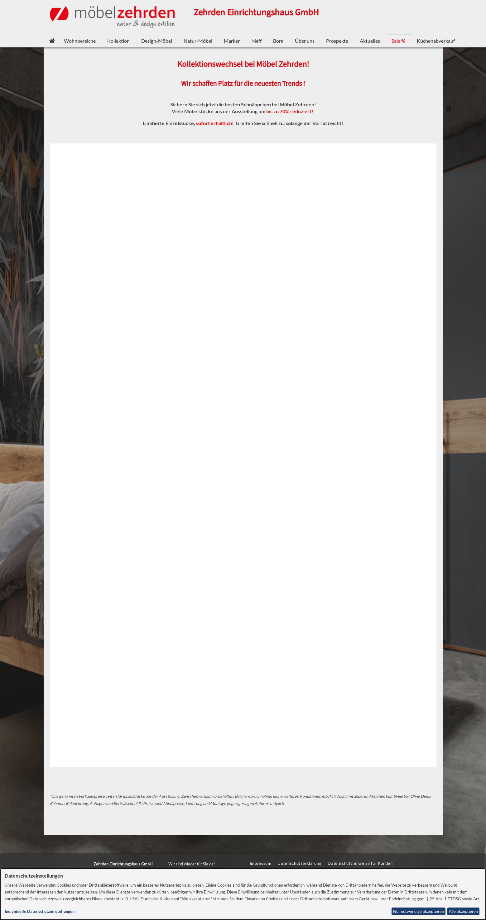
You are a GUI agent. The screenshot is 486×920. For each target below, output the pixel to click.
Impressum (261, 863)
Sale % (398, 41)
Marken (232, 41)
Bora (278, 41)
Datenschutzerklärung (299, 863)
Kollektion (118, 41)
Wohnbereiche (80, 41)
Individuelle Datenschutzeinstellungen (40, 911)
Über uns (305, 41)
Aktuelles (370, 41)
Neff (257, 41)
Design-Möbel (156, 41)
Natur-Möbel (198, 41)
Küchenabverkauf (436, 41)
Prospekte (337, 41)
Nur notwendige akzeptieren (418, 911)
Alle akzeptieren (463, 911)
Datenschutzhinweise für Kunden (360, 863)
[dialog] (243, 894)
